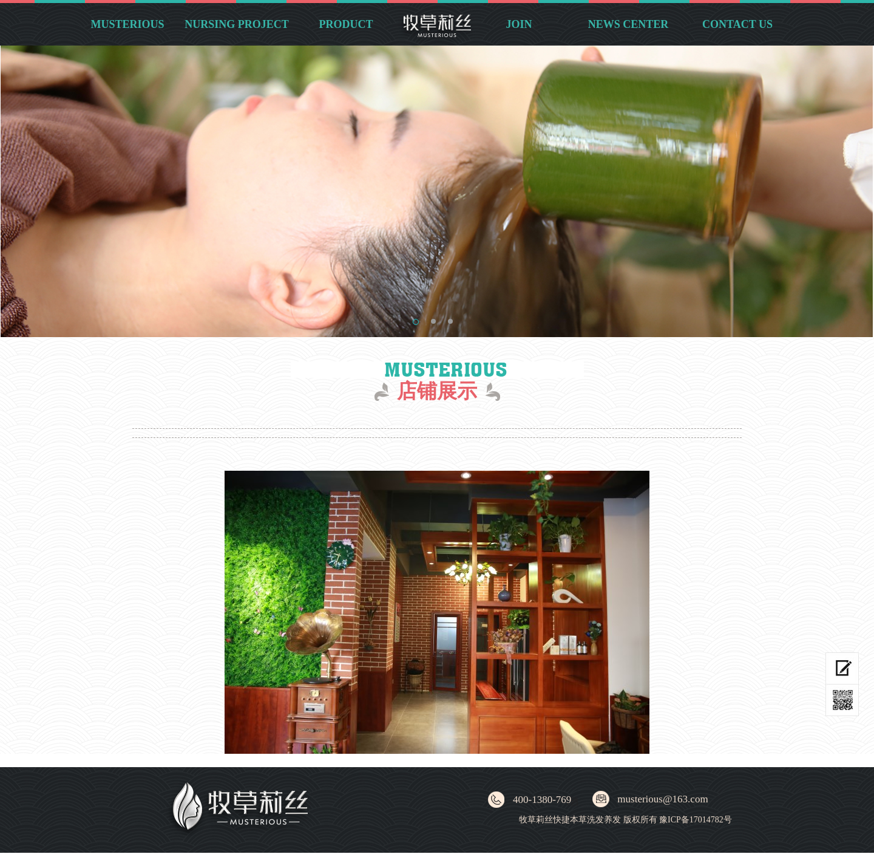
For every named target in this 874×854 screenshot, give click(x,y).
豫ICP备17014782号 (695, 819)
